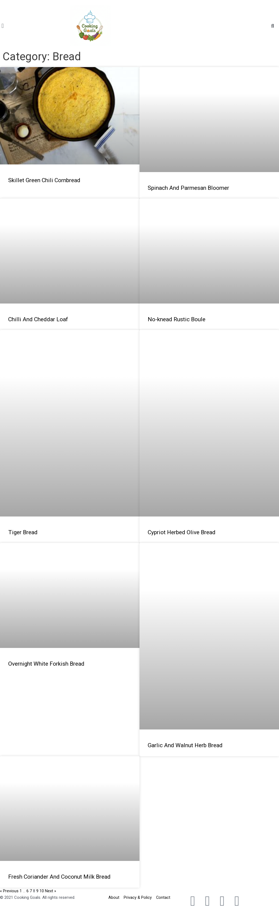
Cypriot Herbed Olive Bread (182, 532)
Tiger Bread (23, 532)
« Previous (9, 890)
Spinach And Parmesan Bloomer (188, 188)
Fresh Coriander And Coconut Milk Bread (59, 876)
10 (42, 890)
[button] (2, 26)
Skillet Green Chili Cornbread (44, 180)
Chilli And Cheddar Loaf (38, 319)
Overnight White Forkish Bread (46, 663)
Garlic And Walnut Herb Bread (185, 745)
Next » (50, 890)
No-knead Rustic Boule (176, 319)
